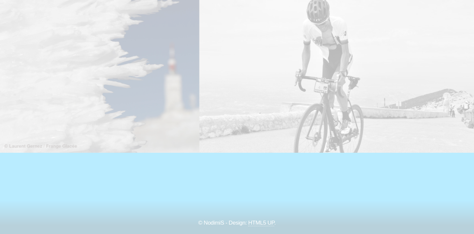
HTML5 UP (261, 222)
